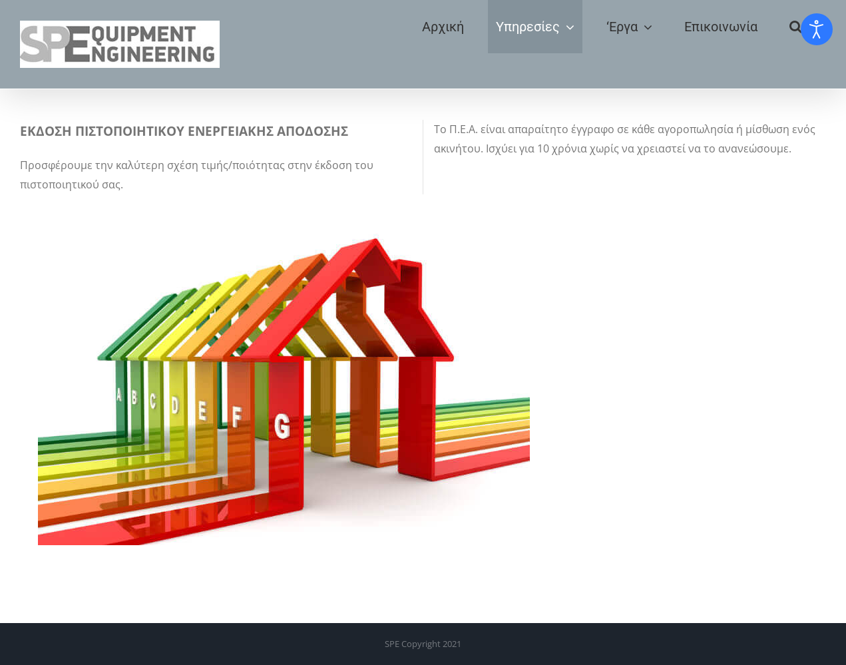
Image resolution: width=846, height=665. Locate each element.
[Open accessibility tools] (817, 29)
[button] (795, 26)
